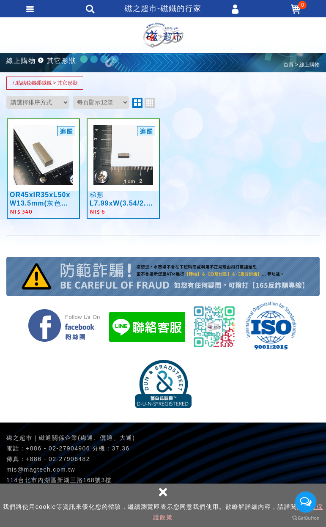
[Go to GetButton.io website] (305, 518)
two (137, 103)
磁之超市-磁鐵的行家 (163, 35)
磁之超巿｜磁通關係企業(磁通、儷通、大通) (70, 437)
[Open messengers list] (305, 502)
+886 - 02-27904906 (58, 448)
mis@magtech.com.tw (40, 469)
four (150, 103)
